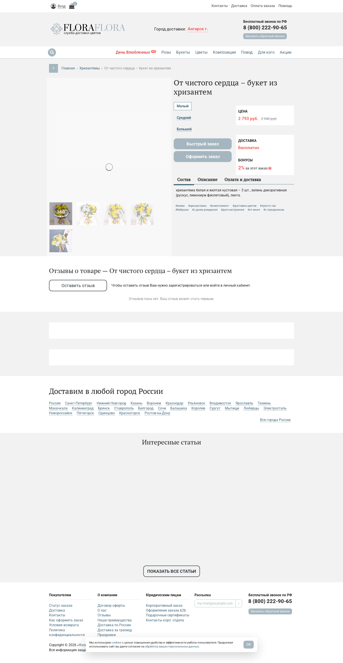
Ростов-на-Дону (157, 413)
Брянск (104, 408)
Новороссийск (60, 413)
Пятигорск (85, 413)
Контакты (220, 6)
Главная (68, 68)
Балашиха (178, 408)
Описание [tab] (207, 179)
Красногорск (129, 413)
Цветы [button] (201, 52)
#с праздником (273, 209)
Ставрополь (124, 408)
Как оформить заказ (66, 620)
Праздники (107, 635)
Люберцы (251, 408)
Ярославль (244, 403)
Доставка (239, 6)
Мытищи (232, 408)
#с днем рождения (204, 209)
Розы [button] (166, 52)
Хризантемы (89, 68)
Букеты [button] (183, 52)
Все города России (275, 420)
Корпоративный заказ (164, 605)
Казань (136, 403)
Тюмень (264, 403)
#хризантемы (197, 205)
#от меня (254, 209)
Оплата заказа (263, 6)
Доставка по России (114, 625)
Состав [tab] (184, 179)
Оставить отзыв (78, 285)
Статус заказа (60, 605)
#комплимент (219, 205)
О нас (102, 610)
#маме (180, 205)
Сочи (162, 408)
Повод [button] (247, 52)
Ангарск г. (198, 28)
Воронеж (154, 403)
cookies (116, 642)
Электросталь (275, 408)
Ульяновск (196, 403)
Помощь (285, 6)
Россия (55, 403)
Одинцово (106, 413)
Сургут (215, 408)
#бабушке (182, 209)
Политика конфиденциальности (67, 632)
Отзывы (104, 615)
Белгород (146, 408)
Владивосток (220, 403)
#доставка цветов (244, 205)
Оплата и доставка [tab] (242, 179)
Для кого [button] (266, 52)
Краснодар (174, 403)
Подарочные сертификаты (167, 615)
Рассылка (202, 595)
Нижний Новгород (111, 403)
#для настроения (232, 209)
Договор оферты (111, 605)
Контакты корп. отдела (165, 620)
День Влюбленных (136, 52)
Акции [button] (285, 52)
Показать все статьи (171, 571)
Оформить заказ (203, 156)
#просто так (268, 205)
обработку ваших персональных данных (172, 646)
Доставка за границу (115, 630)
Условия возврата (64, 625)
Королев (198, 408)
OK (248, 644)
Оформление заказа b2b (166, 610)
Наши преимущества (115, 620)
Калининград (83, 408)
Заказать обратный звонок (265, 36)
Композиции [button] (224, 52)
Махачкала (58, 408)
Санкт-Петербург (78, 403)
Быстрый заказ (203, 143)
